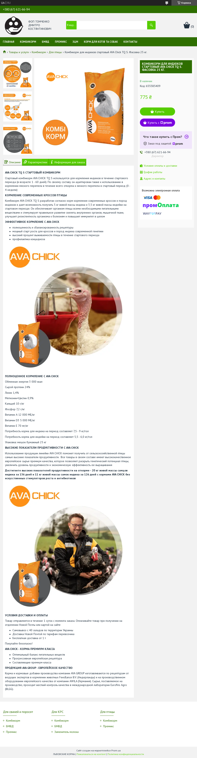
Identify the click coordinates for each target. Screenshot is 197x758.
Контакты (130, 41)
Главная (8, 41)
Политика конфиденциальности (126, 754)
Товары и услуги (19, 52)
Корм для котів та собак (101, 41)
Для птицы (55, 52)
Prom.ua (116, 750)
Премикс (61, 41)
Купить (159, 111)
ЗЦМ (75, 41)
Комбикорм (28, 41)
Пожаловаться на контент (91, 754)
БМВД (45, 41)
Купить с (160, 123)
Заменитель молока (66, 732)
